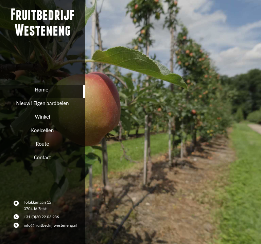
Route (42, 144)
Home (41, 89)
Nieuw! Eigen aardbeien (42, 103)
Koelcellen (42, 130)
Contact (42, 157)
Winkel (42, 117)
